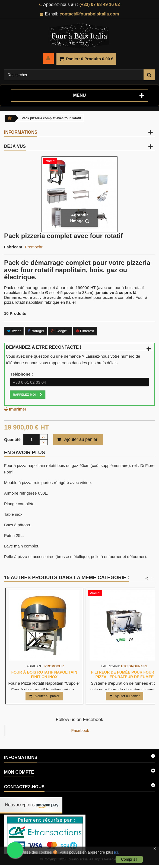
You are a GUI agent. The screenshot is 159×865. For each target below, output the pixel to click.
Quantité (12, 439)
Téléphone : (21, 374)
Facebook (80, 730)
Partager (36, 331)
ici (116, 852)
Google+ (60, 331)
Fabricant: (14, 247)
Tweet (14, 331)
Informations (20, 132)
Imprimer (17, 409)
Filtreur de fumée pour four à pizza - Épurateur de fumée (124, 674)
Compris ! (129, 859)
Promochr (34, 247)
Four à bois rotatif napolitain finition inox (44, 674)
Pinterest (85, 331)
